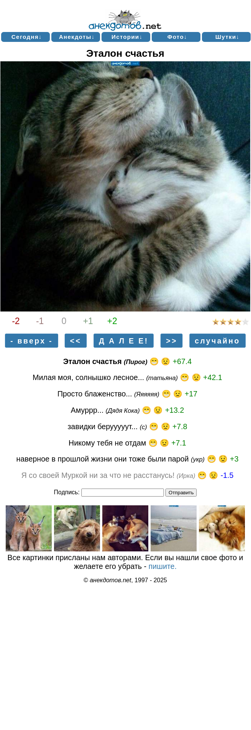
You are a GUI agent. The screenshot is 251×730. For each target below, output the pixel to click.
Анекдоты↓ (77, 37)
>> (172, 341)
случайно (217, 341)
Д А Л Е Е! (123, 341)
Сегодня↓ (26, 37)
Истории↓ (127, 37)
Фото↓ (177, 37)
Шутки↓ (227, 37)
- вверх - (31, 341)
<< (75, 341)
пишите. (163, 566)
